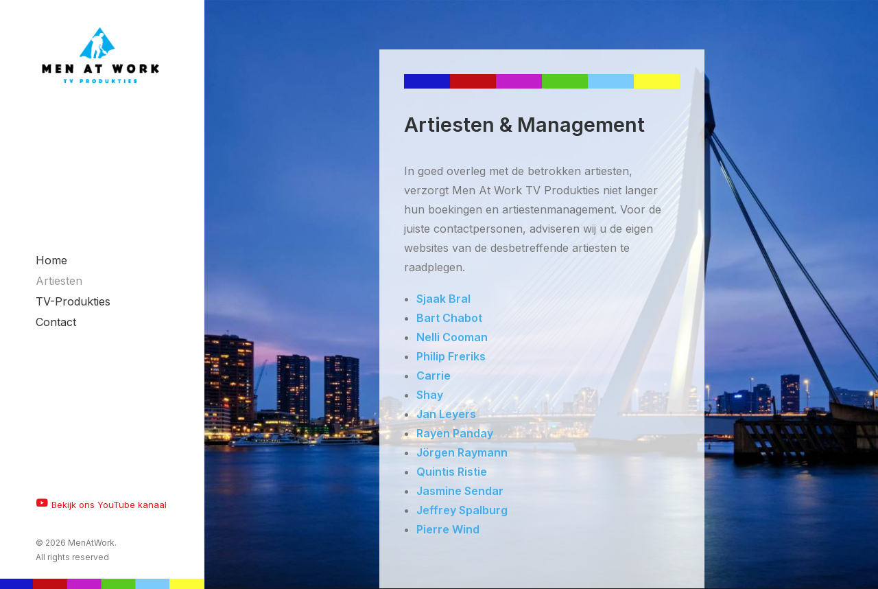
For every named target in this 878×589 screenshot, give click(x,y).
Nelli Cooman (452, 337)
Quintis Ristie (451, 471)
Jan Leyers (446, 414)
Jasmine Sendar (459, 491)
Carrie (433, 375)
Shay (429, 395)
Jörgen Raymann (462, 452)
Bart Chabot (449, 318)
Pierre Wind (447, 529)
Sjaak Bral (443, 298)
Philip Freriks (451, 356)
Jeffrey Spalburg (462, 510)
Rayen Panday (454, 433)
